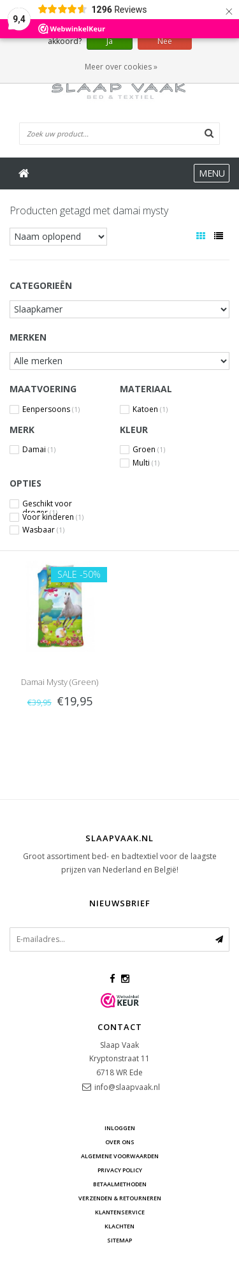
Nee (164, 41)
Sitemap (119, 1240)
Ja (109, 41)
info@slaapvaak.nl (127, 1087)
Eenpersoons (51, 409)
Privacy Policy (120, 1170)
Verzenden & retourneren (119, 1198)
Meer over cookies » (121, 66)
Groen (149, 449)
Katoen (150, 409)
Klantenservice (120, 1212)
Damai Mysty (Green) (59, 682)
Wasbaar (43, 530)
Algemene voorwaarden (120, 1156)
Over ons (119, 1142)
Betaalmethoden (120, 1184)
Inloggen (120, 1128)
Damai (38, 449)
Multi (146, 463)
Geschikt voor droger (47, 503)
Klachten (119, 1226)
